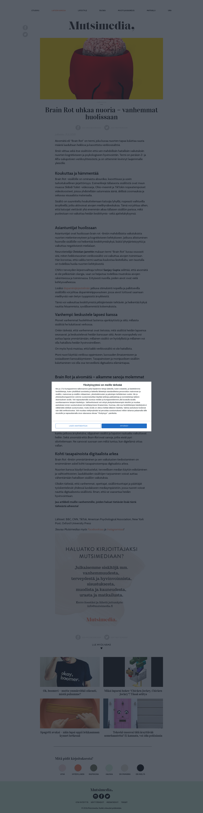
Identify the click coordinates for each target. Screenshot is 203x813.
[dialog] (101, 406)
